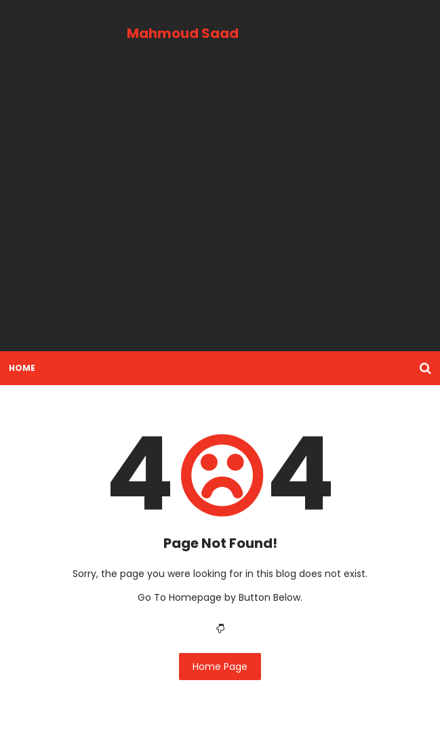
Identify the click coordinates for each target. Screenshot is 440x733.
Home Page (220, 666)
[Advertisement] (220, 211)
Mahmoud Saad (183, 33)
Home (22, 368)
